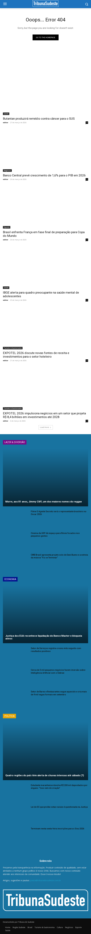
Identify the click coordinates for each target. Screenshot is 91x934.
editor (5, 122)
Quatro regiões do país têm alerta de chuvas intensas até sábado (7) (44, 775)
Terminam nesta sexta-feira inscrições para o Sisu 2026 (57, 828)
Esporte (6, 227)
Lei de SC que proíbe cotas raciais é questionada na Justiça (59, 807)
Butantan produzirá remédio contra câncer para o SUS (39, 118)
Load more (45, 427)
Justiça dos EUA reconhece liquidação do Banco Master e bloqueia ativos (43, 637)
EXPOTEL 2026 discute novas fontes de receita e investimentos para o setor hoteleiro (36, 354)
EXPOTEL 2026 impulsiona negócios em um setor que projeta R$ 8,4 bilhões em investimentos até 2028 (44, 415)
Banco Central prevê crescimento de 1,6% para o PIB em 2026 (44, 175)
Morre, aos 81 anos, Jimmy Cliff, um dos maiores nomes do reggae (43, 501)
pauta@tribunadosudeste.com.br (45, 880)
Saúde (6, 114)
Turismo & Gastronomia (13, 348)
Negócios (7, 170)
